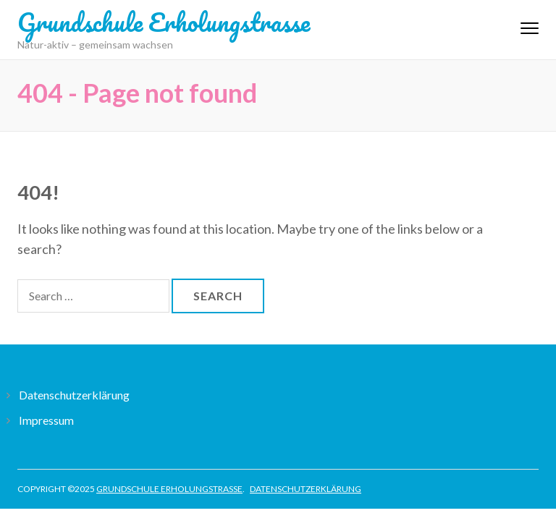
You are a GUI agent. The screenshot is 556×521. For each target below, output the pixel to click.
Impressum (46, 420)
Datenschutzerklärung (74, 395)
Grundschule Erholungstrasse (163, 21)
